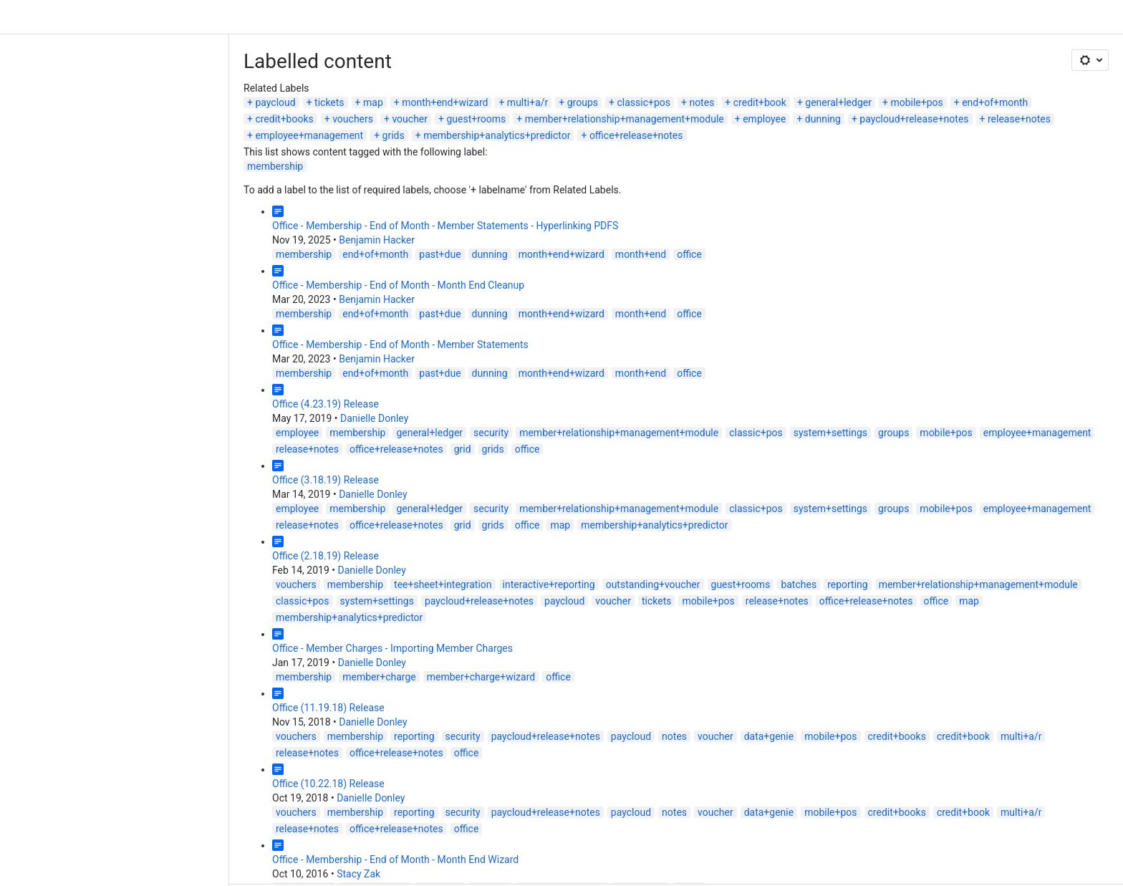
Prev (24, 811)
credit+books (847, 68)
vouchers (915, 68)
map (144, 68)
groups (353, 68)
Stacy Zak (129, 773)
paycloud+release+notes (415, 84)
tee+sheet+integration (213, 533)
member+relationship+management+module (125, 84)
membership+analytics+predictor (812, 84)
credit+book (530, 68)
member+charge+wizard (252, 609)
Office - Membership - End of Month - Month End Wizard (166, 759)
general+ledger (609, 68)
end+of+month (766, 68)
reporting (618, 533)
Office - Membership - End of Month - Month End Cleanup (169, 234)
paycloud (46, 68)
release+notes (520, 84)
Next (59, 811)
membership (46, 115)
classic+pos (414, 68)
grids (709, 84)
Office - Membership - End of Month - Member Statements (171, 293)
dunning (324, 84)
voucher (973, 68)
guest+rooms (1039, 68)
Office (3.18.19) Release (96, 429)
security (261, 381)
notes (472, 68)
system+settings (601, 381)
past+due (210, 203)
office (460, 203)
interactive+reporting (320, 533)
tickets (100, 68)
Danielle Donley (145, 367)
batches (569, 533)
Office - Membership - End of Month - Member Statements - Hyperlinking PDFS (216, 174)
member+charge (150, 609)
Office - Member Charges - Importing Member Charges (163, 581)
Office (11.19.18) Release (99, 640)
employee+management (625, 84)
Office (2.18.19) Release (96, 505)
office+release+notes (952, 84)
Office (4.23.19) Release (96, 353)
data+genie (540, 669)
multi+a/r (298, 68)
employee (265, 84)
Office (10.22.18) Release (99, 700)
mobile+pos (687, 68)
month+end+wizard (216, 68)
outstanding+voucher (424, 533)
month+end (411, 203)
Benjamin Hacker (147, 189)
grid (1059, 381)
